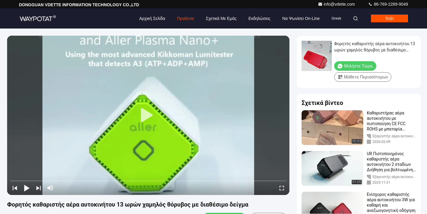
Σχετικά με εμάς (221, 18)
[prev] (15, 187)
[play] (148, 115)
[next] (38, 187)
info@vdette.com (337, 4)
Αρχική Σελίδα (152, 18)
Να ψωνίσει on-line (301, 18)
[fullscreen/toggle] (282, 187)
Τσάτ (389, 18)
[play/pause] (27, 187)
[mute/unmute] (50, 187)
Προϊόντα (185, 18)
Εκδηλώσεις (259, 18)
